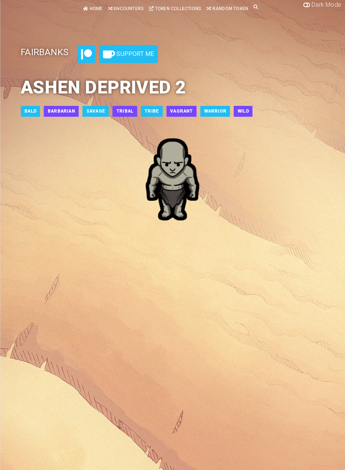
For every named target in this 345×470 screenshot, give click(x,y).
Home (92, 8)
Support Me (128, 54)
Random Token (227, 8)
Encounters (126, 8)
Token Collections (175, 8)
